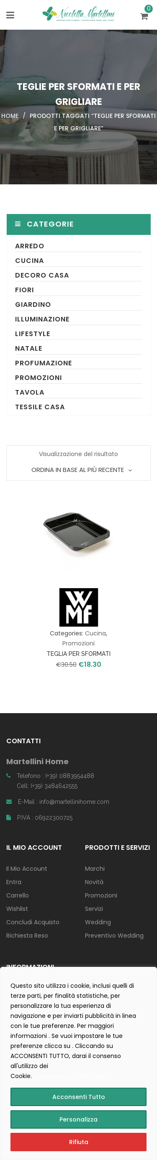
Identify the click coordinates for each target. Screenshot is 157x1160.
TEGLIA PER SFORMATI (78, 653)
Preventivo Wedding (114, 935)
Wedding (98, 922)
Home (9, 116)
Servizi (94, 909)
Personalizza (78, 1119)
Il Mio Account (26, 868)
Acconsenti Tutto (78, 1097)
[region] (78, 1063)
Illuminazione (42, 319)
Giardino (33, 304)
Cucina (29, 260)
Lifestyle (32, 334)
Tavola (29, 392)
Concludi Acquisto (32, 922)
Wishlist (17, 909)
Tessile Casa (40, 407)
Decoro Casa (42, 275)
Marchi (95, 868)
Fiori (24, 290)
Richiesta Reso (27, 935)
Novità (94, 882)
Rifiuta (78, 1142)
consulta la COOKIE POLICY (73, 1076)
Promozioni (38, 377)
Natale (28, 348)
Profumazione (43, 363)
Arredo (29, 246)
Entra (13, 882)
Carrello (17, 895)
